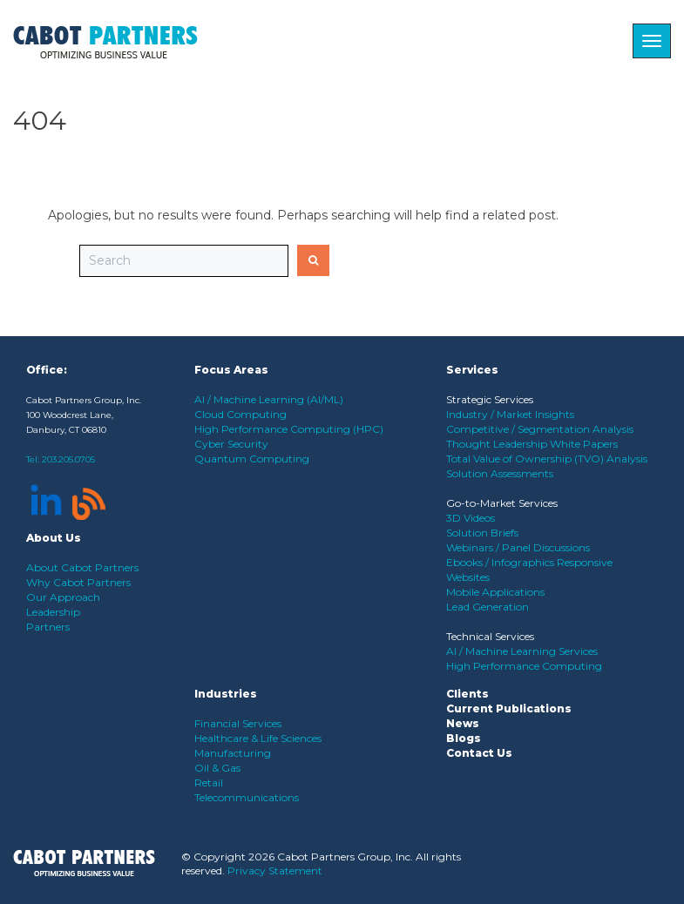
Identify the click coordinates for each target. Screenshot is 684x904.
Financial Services (237, 723)
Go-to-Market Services (502, 502)
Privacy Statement (274, 870)
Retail (208, 782)
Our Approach (63, 597)
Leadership (53, 611)
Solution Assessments (499, 473)
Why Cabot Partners (78, 582)
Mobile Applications (495, 591)
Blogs (463, 738)
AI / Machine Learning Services (522, 651)
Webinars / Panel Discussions (518, 547)
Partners (48, 626)
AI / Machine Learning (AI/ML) (268, 399)
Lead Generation (487, 606)
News (462, 723)
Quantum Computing (251, 458)
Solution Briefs (482, 532)
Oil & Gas (217, 767)
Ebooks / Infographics (501, 562)
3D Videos (470, 517)
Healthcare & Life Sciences (258, 738)
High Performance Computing (524, 665)
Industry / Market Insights (510, 414)
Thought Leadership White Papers (532, 443)
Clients (467, 693)
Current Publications (509, 708)
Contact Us (479, 752)
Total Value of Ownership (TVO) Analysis (546, 458)
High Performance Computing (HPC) (288, 428)
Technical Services (490, 636)
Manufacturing (232, 752)
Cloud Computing (240, 414)
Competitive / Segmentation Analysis (539, 428)
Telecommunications (246, 797)
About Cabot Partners (82, 567)
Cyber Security (231, 443)
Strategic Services (489, 399)
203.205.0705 (68, 459)
